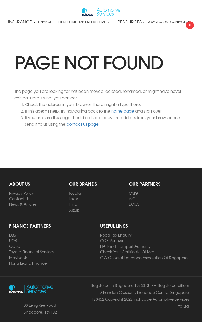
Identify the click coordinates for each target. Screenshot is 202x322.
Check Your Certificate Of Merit (128, 251)
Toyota (75, 193)
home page (122, 111)
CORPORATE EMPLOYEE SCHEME (82, 21)
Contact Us (19, 198)
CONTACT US (180, 21)
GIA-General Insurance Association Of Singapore (144, 257)
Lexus (73, 198)
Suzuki (74, 210)
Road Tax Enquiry (116, 235)
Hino (73, 204)
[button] (108, 22)
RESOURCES (131, 21)
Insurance (22, 21)
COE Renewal (112, 240)
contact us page (83, 124)
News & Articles (22, 204)
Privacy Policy (21, 193)
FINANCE (45, 21)
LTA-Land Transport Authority (125, 246)
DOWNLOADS (157, 21)
